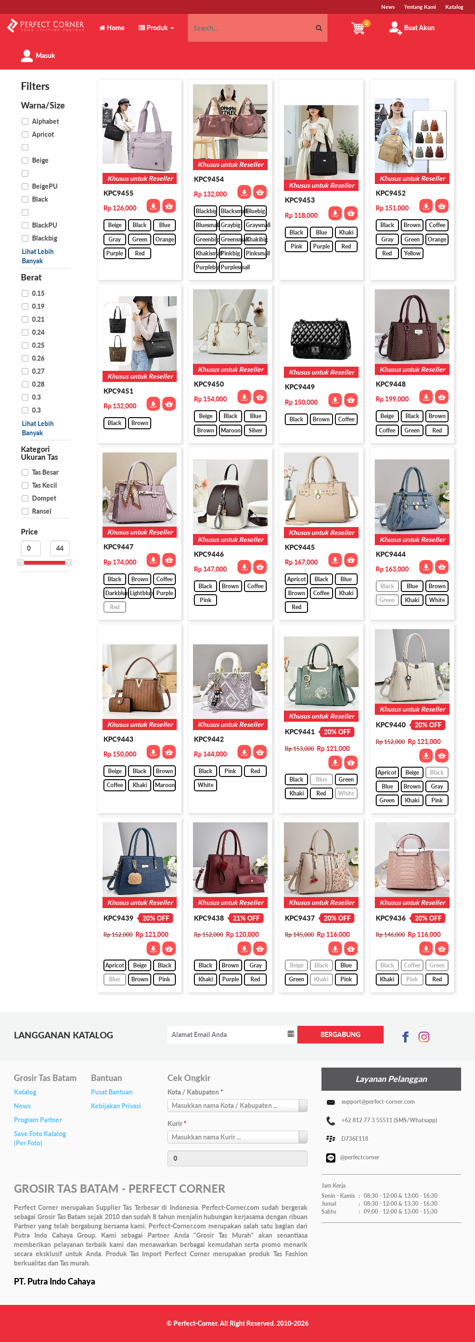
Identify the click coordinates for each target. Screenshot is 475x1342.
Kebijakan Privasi (116, 1106)
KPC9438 (209, 918)
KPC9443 (118, 739)
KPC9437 (300, 918)
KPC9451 (118, 391)
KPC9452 (391, 193)
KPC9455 (118, 193)
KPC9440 (391, 724)
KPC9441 (300, 731)
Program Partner (38, 1120)
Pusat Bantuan (112, 1092)
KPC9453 (300, 200)
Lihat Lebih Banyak (38, 256)
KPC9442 (209, 739)
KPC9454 (209, 179)
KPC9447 (118, 546)
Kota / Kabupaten (195, 1092)
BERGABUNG (340, 1034)
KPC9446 (209, 554)
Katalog (25, 1092)
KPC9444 (391, 554)
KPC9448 (391, 384)
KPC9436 (391, 918)
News (22, 1106)
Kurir (176, 1123)
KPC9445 (300, 547)
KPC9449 (300, 386)
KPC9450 (209, 384)
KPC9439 (118, 918)
